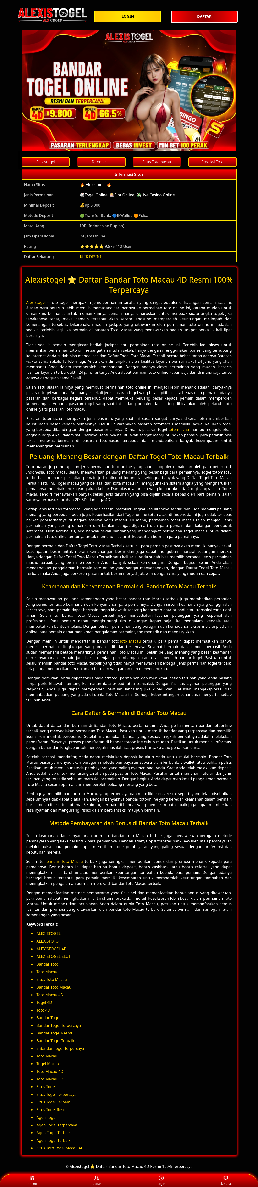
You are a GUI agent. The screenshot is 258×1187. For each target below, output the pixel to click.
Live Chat (226, 1180)
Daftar (97, 1180)
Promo (32, 1180)
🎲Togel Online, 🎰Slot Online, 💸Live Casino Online (127, 195)
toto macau (178, 429)
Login (161, 1180)
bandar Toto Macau (64, 861)
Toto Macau (130, 641)
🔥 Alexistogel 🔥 (95, 184)
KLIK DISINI (90, 256)
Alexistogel (36, 302)
